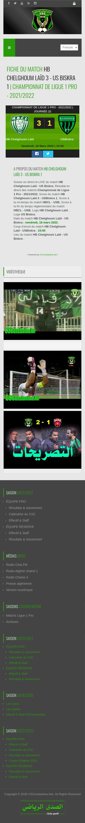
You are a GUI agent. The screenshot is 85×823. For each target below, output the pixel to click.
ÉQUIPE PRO (16, 501)
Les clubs (12, 703)
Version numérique (19, 590)
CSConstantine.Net (48, 255)
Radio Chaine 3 (17, 577)
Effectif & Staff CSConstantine (25, 714)
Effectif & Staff (19, 520)
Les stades (13, 709)
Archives (12, 622)
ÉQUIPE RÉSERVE (20, 527)
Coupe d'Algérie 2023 (23, 760)
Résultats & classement (25, 508)
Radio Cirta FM (16, 565)
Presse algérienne (19, 583)
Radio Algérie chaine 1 (22, 571)
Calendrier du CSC (22, 514)
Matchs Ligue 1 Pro (20, 615)
